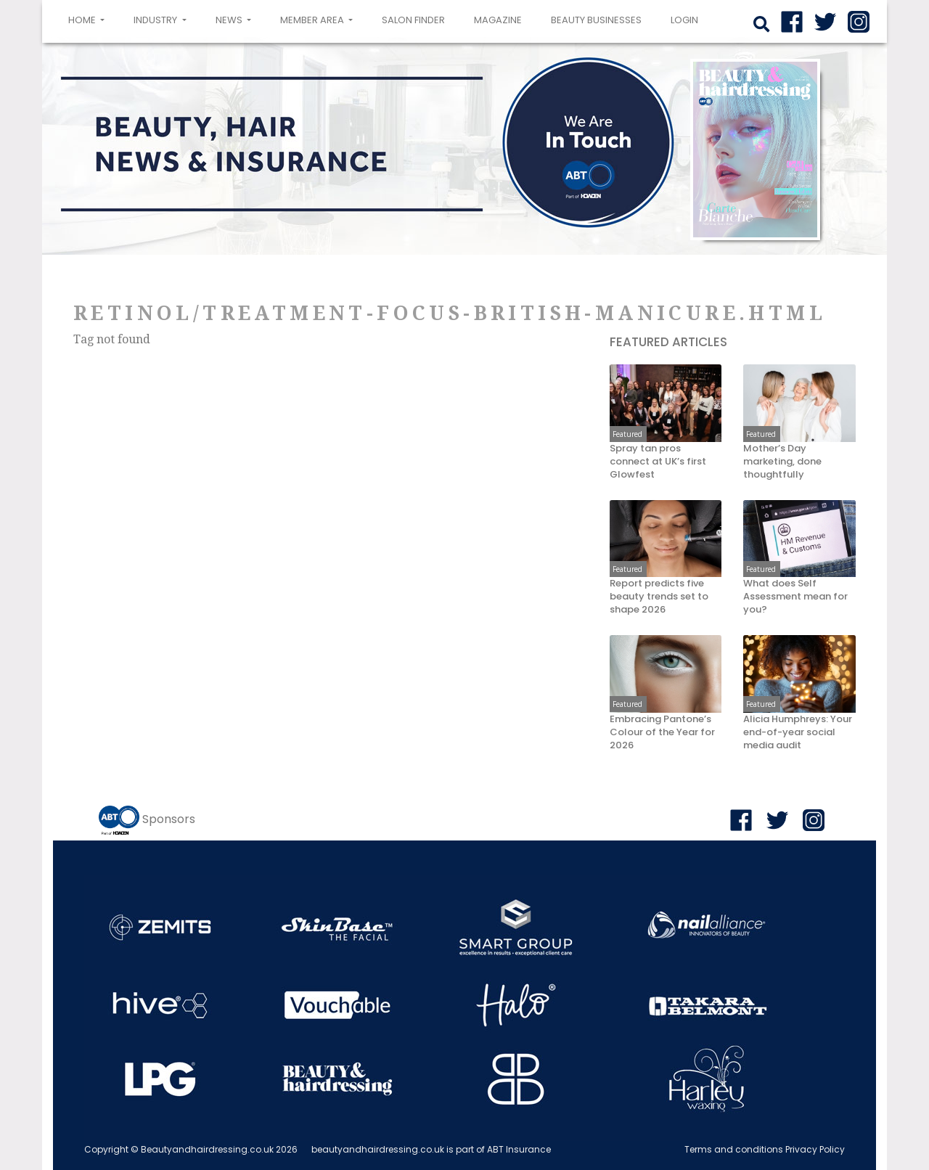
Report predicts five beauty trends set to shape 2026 (659, 596)
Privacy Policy (815, 1149)
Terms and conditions (733, 1149)
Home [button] (89, 19)
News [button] (230, 20)
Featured (627, 434)
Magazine (498, 20)
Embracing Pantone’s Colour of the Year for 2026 (662, 732)
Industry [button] (156, 20)
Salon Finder (413, 20)
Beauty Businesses (596, 20)
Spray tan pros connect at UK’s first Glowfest (658, 461)
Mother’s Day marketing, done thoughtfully (782, 461)
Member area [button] (313, 20)
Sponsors (168, 819)
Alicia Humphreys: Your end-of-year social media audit (797, 732)
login (684, 20)
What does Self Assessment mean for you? (795, 596)
